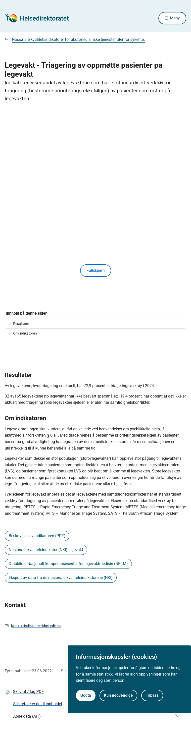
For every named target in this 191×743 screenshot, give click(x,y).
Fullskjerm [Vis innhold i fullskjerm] (96, 270)
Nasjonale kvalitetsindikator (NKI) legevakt (46, 549)
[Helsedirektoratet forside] (40, 18)
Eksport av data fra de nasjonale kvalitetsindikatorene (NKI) (61, 577)
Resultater (21, 324)
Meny (175, 18)
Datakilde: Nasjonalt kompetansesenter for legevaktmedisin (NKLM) (68, 563)
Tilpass (152, 695)
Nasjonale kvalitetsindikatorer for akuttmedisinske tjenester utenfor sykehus (78, 39)
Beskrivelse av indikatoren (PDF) (37, 535)
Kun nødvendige (118, 695)
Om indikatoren (25, 333)
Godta (85, 695)
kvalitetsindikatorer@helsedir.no (36, 626)
